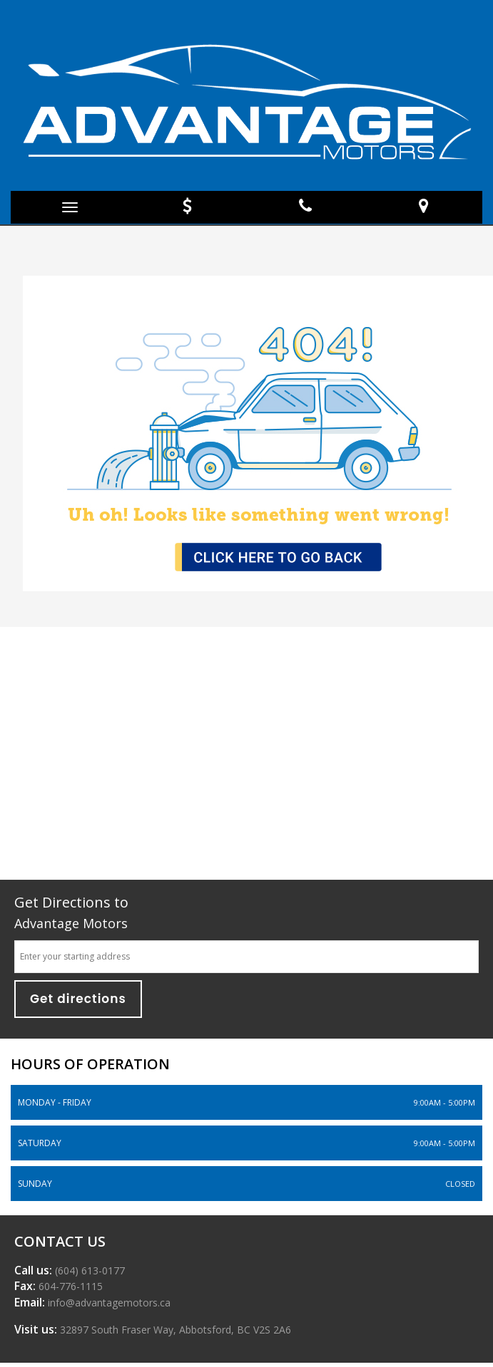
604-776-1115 (69, 1286)
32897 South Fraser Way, (174, 1329)
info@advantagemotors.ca (108, 1302)
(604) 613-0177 (88, 1270)
